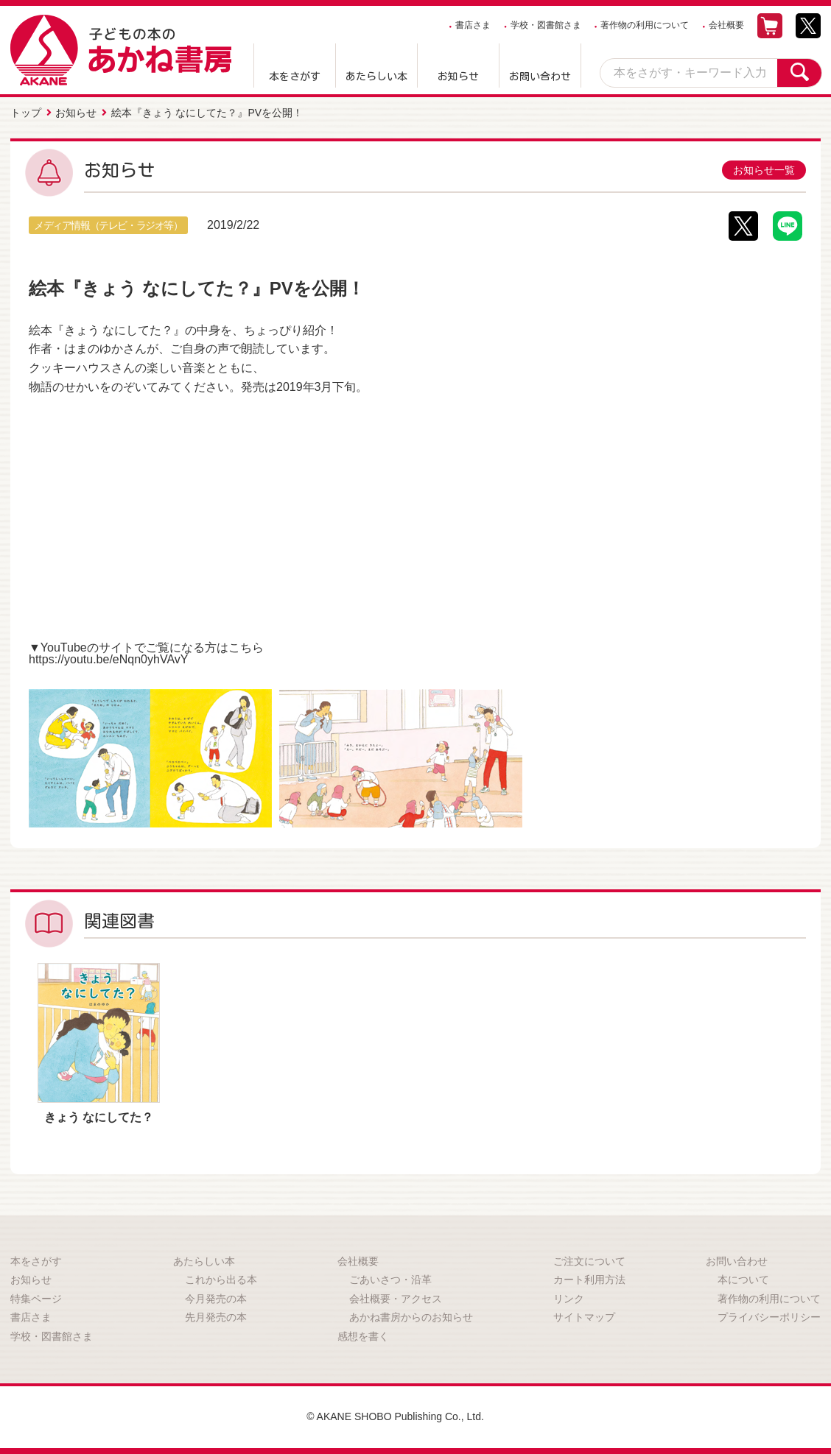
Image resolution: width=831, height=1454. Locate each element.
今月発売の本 (216, 1299)
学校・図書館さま (546, 25)
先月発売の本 (216, 1317)
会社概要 (726, 25)
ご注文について (589, 1261)
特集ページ (36, 1299)
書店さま (473, 25)
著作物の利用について (644, 25)
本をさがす (294, 76)
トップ (25, 113)
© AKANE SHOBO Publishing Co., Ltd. (395, 1416)
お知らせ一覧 (764, 170)
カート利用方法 (589, 1279)
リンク (568, 1299)
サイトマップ (584, 1317)
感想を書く (363, 1336)
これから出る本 (221, 1279)
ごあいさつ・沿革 (390, 1279)
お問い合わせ (540, 76)
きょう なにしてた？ (98, 1117)
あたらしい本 (376, 76)
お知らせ (458, 76)
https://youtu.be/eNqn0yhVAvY (108, 659)
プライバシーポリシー (769, 1317)
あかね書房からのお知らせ (411, 1317)
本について (743, 1279)
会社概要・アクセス (395, 1299)
